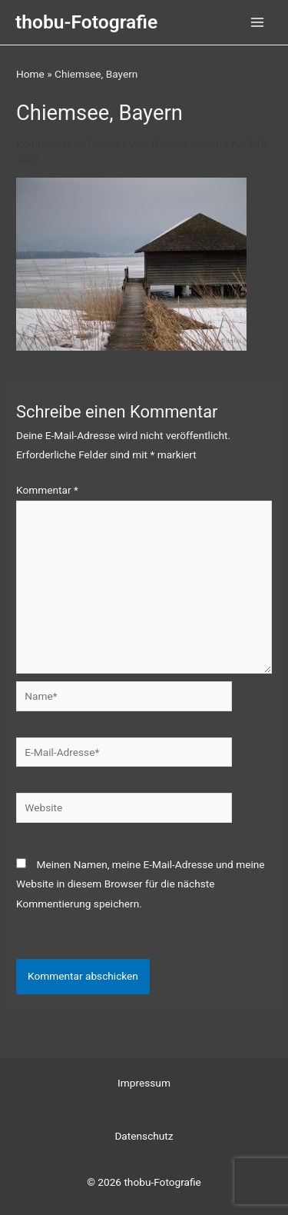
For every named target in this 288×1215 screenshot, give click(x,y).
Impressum (144, 1083)
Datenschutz (143, 1136)
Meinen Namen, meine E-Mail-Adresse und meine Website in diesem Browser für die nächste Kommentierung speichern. (140, 884)
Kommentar (47, 490)
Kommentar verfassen (68, 144)
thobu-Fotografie (86, 22)
